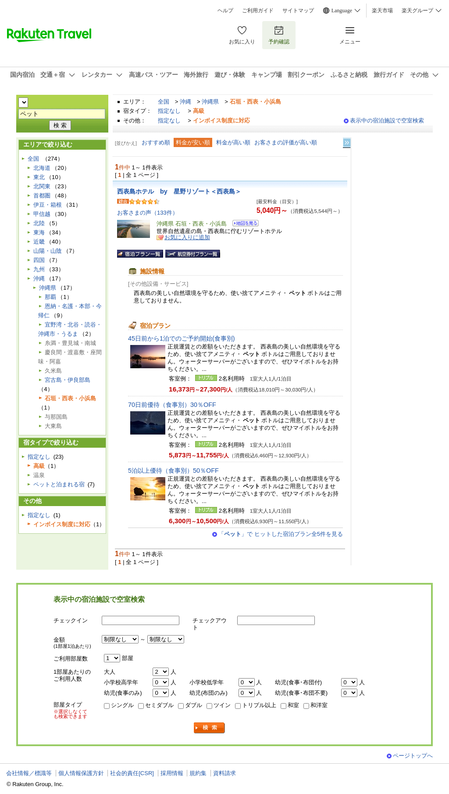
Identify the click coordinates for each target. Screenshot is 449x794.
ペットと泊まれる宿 (59, 484)
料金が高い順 (233, 142)
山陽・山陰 (47, 251)
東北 (39, 177)
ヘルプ (225, 10)
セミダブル (159, 705)
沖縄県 (210, 101)
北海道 (41, 168)
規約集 (198, 773)
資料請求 (224, 773)
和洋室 (319, 705)
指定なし (169, 111)
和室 (293, 705)
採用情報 (171, 773)
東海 (39, 232)
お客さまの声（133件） (147, 212)
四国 (39, 260)
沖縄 (185, 101)
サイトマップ (298, 10)
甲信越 (41, 214)
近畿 (39, 241)
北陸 (39, 223)
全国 (163, 101)
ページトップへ (413, 755)
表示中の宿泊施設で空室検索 (387, 120)
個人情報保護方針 (81, 773)
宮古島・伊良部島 (67, 380)
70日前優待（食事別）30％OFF (172, 404)
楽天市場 (382, 10)
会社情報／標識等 (29, 773)
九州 (39, 269)
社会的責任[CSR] (132, 773)
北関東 (41, 186)
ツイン (222, 705)
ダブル (193, 705)
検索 (209, 727)
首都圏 (41, 195)
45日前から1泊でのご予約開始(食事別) (181, 338)
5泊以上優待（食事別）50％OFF (173, 470)
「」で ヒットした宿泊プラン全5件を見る (280, 534)
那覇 (50, 297)
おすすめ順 (156, 142)
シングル (122, 705)
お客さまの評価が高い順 (285, 142)
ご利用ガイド (258, 10)
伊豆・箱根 (47, 204)
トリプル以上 (259, 705)
